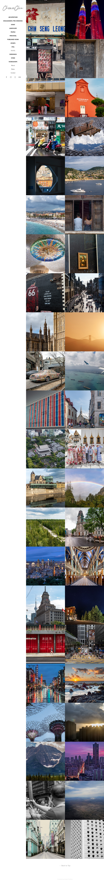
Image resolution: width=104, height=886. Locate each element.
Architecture (13, 17)
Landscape (13, 28)
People (13, 32)
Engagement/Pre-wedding (13, 21)
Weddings (13, 54)
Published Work (13, 39)
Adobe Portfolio (68, 879)
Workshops (13, 62)
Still (13, 47)
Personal (13, 36)
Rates (13, 69)
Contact (13, 73)
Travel (13, 50)
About (13, 65)
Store (13, 58)
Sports (13, 43)
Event (13, 24)
